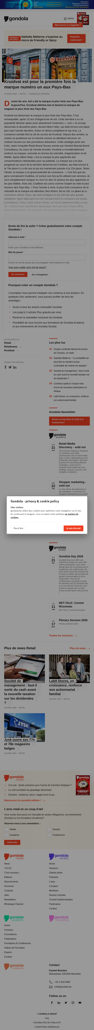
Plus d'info (18, 528)
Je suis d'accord (73, 528)
